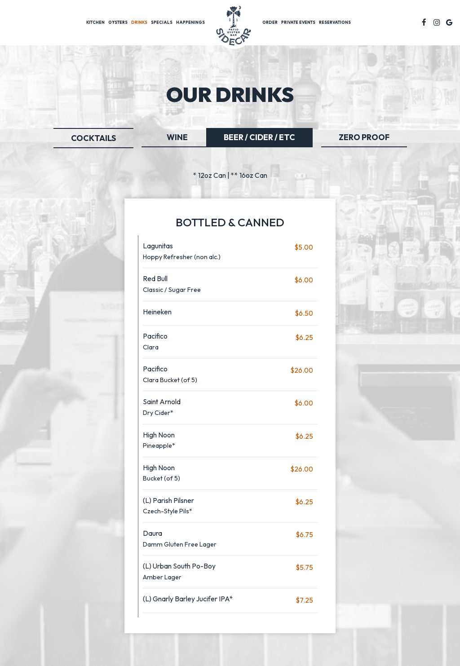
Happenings (190, 22)
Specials (161, 22)
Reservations (335, 22)
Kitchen (95, 22)
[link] (234, 27)
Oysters (118, 22)
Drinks (139, 22)
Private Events (298, 22)
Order (270, 22)
